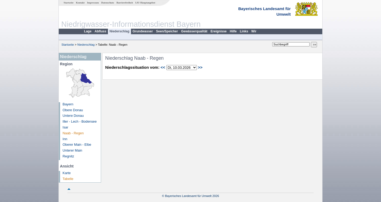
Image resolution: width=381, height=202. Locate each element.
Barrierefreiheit (124, 2)
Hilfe (233, 31)
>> (200, 67)
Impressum (93, 2)
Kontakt (80, 2)
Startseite (69, 2)
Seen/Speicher (167, 31)
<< (163, 67)
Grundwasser (143, 31)
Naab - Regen (73, 133)
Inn (65, 139)
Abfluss (100, 31)
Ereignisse (219, 31)
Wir (253, 31)
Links (244, 31)
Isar (65, 127)
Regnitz (68, 156)
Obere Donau (73, 110)
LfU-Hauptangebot (145, 2)
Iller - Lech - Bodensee (80, 121)
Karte (67, 173)
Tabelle (68, 179)
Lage (88, 31)
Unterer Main (72, 150)
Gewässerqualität (194, 31)
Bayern (68, 104)
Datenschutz (107, 2)
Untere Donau (73, 116)
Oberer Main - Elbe (77, 145)
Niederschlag (119, 31)
